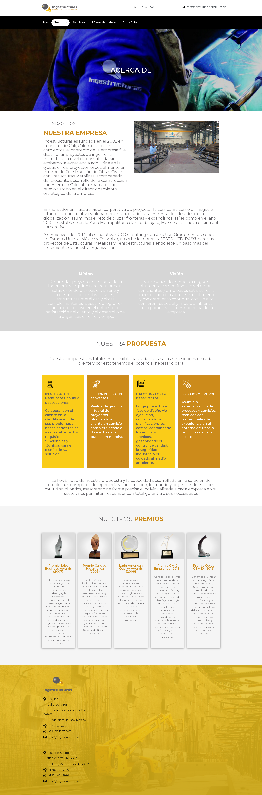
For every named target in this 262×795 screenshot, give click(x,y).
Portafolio (130, 22)
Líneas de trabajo (104, 22)
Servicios (79, 22)
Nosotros (60, 22)
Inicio (44, 22)
